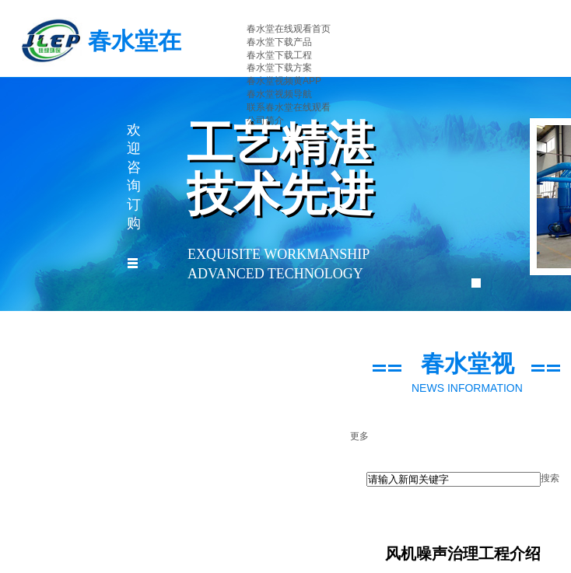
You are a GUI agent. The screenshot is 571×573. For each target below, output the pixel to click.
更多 (359, 436)
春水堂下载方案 (279, 67)
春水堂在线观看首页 (289, 28)
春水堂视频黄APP (284, 80)
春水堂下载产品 (279, 42)
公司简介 (265, 120)
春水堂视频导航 (279, 94)
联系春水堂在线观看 (289, 107)
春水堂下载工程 (279, 55)
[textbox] (453, 479)
